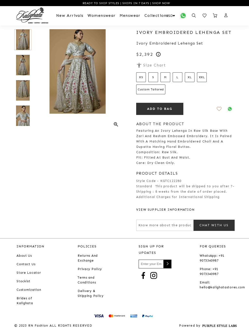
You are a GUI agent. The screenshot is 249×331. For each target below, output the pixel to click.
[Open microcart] (215, 15)
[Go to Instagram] (153, 275)
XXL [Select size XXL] (202, 77)
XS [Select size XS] (141, 77)
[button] (225, 15)
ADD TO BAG (160, 109)
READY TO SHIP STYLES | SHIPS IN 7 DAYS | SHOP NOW (125, 3)
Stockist (23, 281)
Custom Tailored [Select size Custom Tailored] (151, 89)
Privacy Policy (90, 269)
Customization (29, 290)
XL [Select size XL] (190, 77)
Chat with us (214, 225)
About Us (24, 255)
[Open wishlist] (204, 15)
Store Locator (29, 272)
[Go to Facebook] (143, 275)
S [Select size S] (153, 77)
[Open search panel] (194, 15)
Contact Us (26, 264)
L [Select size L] (177, 77)
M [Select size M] (165, 77)
